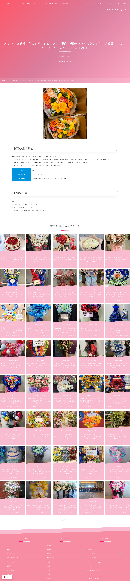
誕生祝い (49, 566)
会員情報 (90, 549)
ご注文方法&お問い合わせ (94, 570)
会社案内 (90, 574)
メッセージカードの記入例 (94, 562)
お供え (48, 574)
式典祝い (49, 570)
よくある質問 (91, 566)
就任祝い (49, 554)
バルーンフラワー (11, 578)
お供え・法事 (10, 574)
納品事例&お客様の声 (93, 558)
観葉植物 (9, 566)
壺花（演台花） (10, 570)
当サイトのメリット (92, 554)
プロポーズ (50, 578)
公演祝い (49, 562)
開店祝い (49, 545)
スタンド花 (9, 545)
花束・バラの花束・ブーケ (13, 558)
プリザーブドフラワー (12, 562)
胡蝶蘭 (8, 549)
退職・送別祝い (51, 558)
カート (89, 545)
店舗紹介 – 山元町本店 (93, 578)
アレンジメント (10, 554)
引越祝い (49, 549)
